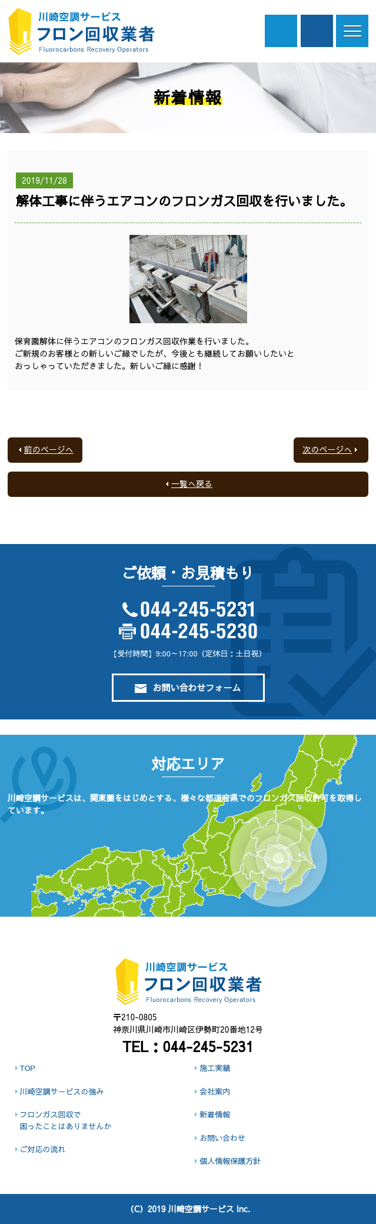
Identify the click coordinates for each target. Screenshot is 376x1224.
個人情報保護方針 (230, 1161)
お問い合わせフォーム (188, 687)
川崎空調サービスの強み (62, 1091)
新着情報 (214, 1114)
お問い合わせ (222, 1138)
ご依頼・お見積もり (317, 31)
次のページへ (327, 449)
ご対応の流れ (43, 1149)
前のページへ (49, 449)
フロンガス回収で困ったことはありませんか (66, 1120)
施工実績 (214, 1068)
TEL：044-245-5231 (188, 1046)
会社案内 (214, 1091)
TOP (27, 1068)
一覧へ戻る (191, 483)
